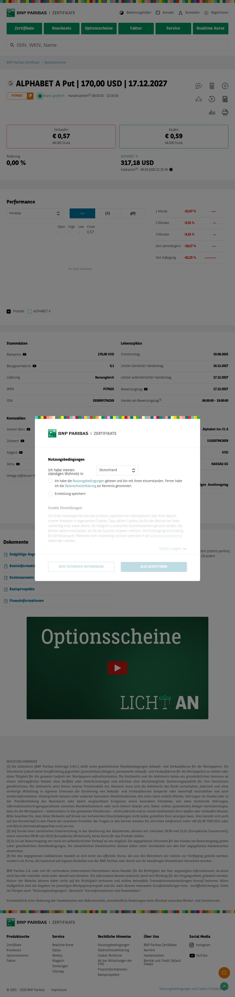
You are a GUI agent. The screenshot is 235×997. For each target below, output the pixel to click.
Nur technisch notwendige (81, 567)
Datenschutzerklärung (80, 486)
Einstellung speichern (70, 494)
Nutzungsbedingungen (88, 481)
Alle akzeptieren (153, 567)
